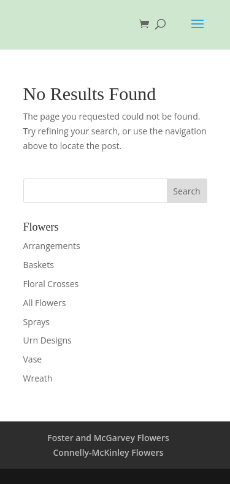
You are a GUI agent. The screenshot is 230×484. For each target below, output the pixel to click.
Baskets (38, 265)
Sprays (36, 322)
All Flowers (44, 303)
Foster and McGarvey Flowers (108, 438)
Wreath (38, 378)
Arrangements (51, 246)
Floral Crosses (51, 284)
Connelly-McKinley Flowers (108, 452)
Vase (32, 359)
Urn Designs (47, 340)
